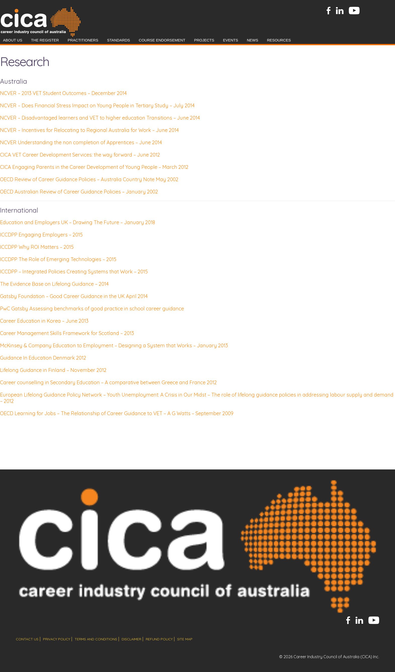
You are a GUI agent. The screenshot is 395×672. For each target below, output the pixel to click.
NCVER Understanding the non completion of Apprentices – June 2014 (81, 142)
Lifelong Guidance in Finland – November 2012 (53, 370)
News (252, 40)
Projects (204, 40)
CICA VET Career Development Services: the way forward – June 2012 (80, 155)
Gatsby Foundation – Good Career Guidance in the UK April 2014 (74, 296)
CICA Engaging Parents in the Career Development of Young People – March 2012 (94, 167)
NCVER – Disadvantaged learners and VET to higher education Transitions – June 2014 (100, 118)
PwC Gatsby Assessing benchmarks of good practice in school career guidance (92, 308)
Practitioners (83, 40)
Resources (279, 40)
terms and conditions (96, 639)
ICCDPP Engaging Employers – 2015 (41, 234)
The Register (45, 40)
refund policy (159, 639)
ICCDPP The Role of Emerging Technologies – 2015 (58, 259)
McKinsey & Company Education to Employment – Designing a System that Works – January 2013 (114, 345)
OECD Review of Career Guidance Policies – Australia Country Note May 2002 (89, 179)
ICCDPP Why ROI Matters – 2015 (37, 247)
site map (184, 639)
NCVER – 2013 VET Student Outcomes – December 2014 (63, 93)
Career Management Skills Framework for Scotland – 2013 (67, 333)
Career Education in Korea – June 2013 (44, 321)
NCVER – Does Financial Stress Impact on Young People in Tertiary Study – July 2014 (97, 105)
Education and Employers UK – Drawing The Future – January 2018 (77, 222)
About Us (12, 40)
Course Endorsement (162, 40)
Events (230, 40)
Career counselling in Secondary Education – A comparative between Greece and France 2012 (108, 382)
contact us (27, 639)
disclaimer (131, 639)
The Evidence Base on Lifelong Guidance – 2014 (54, 284)
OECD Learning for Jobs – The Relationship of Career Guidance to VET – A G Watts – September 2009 (116, 413)
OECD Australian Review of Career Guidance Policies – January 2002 (79, 191)
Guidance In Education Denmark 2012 (43, 358)
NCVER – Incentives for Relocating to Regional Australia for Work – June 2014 (89, 130)
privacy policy (56, 639)
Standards (118, 40)
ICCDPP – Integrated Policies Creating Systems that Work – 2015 (74, 271)
